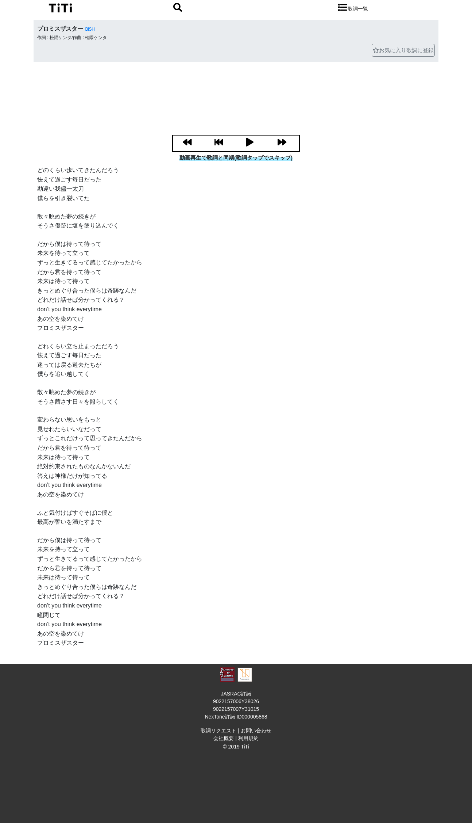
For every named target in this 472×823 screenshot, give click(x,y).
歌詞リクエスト (218, 731)
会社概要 (223, 738)
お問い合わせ (256, 731)
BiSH (89, 29)
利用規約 (248, 738)
